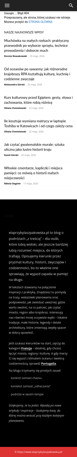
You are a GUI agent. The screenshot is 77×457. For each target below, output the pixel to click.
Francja (26, 348)
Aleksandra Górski (14, 84)
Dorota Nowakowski (15, 56)
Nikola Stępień (12, 183)
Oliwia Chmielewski (15, 108)
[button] (7, 5)
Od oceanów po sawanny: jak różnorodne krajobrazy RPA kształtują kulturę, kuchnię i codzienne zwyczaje (37, 74)
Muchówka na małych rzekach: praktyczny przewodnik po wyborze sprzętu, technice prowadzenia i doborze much (36, 45)
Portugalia (48, 363)
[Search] (71, 5)
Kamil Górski (11, 155)
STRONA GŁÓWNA (41, 22)
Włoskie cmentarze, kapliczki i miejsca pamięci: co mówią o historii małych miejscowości (33, 173)
